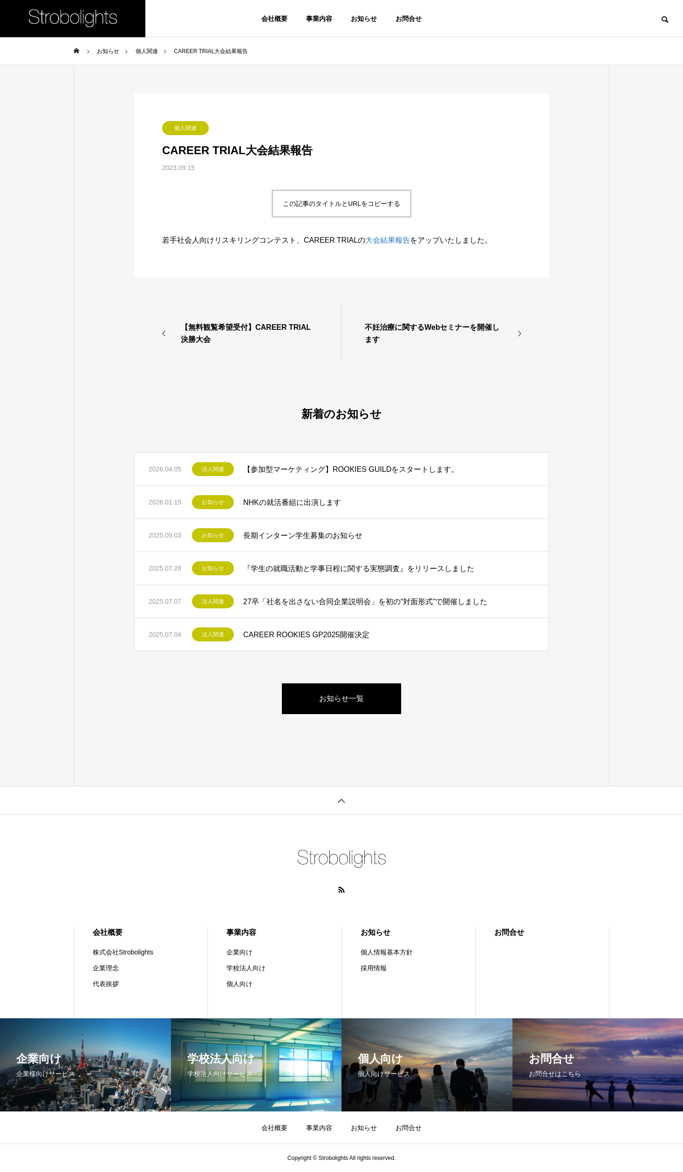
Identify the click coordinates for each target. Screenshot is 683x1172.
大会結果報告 (387, 240)
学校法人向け (246, 968)
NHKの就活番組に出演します (292, 502)
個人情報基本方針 (387, 952)
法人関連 (213, 469)
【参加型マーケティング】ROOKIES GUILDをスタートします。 (350, 469)
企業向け (239, 952)
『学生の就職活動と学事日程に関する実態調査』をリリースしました (358, 568)
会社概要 (274, 18)
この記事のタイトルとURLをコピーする (341, 203)
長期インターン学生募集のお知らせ (302, 535)
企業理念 (106, 968)
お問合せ (409, 18)
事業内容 (319, 18)
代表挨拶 (106, 984)
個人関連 (185, 128)
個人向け (239, 984)
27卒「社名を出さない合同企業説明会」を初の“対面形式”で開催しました (365, 602)
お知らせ (364, 18)
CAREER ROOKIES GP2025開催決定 (306, 635)
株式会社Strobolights (123, 952)
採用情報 (374, 968)
